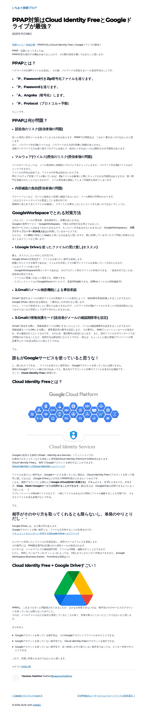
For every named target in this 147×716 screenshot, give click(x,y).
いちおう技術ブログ (24, 7)
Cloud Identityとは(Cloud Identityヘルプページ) (38, 466)
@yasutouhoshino (61, 676)
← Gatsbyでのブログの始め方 (27, 695)
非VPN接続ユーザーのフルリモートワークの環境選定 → (106, 695)
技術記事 (26, 666)
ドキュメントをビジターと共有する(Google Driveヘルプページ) (45, 533)
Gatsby (37, 705)
